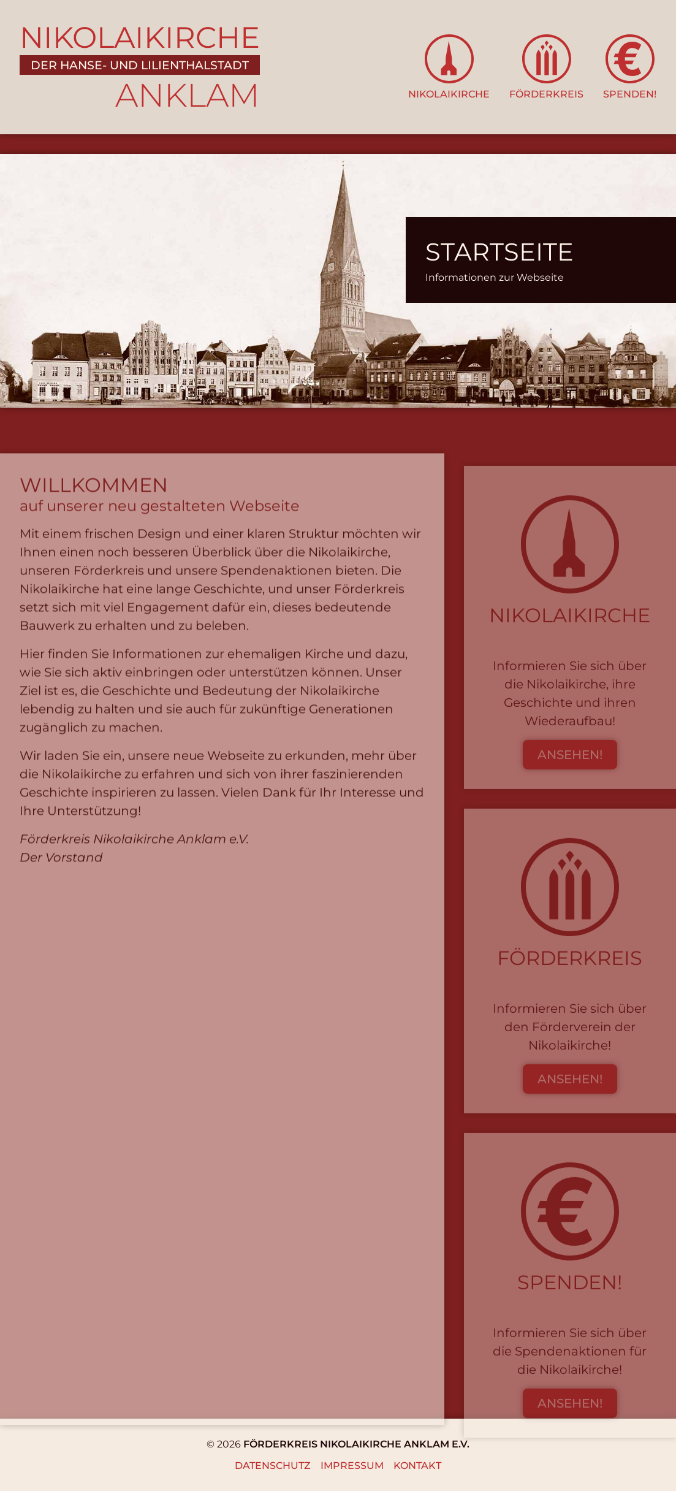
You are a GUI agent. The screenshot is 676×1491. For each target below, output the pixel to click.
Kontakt (417, 1465)
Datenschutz (273, 1465)
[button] (449, 67)
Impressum (352, 1465)
